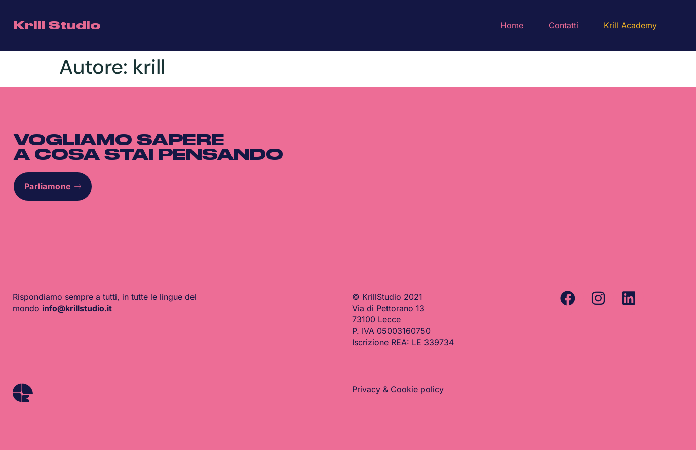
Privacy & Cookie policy (398, 389)
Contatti (563, 25)
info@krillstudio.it (77, 308)
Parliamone (53, 186)
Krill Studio (57, 25)
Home (511, 25)
